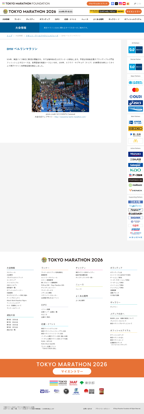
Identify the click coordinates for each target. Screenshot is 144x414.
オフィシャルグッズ (116, 335)
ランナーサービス (47, 290)
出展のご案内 (45, 317)
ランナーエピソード (13, 308)
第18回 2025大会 (12, 319)
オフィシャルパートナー (15, 290)
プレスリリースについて (118, 321)
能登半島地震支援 (81, 275)
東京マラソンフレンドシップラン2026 (53, 331)
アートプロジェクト (13, 298)
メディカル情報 (46, 293)
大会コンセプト (12, 285)
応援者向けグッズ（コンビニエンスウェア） (119, 343)
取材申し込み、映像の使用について (122, 318)
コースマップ (11, 280)
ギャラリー (114, 307)
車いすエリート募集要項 (49, 282)
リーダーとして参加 (116, 282)
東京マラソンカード (116, 340)
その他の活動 (114, 295)
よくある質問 (80, 300)
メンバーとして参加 (116, 285)
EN (139, 3)
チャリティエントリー (48, 288)
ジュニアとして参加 (116, 288)
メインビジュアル (12, 282)
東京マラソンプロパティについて (121, 323)
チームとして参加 (116, 277)
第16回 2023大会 (12, 325)
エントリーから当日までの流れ (120, 275)
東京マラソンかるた (116, 337)
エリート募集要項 (47, 280)
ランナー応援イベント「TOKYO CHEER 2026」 (49, 347)
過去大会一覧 (11, 330)
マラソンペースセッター (49, 295)
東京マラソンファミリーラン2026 (52, 334)
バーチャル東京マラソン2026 (54, 336)
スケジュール (11, 272)
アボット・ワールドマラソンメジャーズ (42, 35)
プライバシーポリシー (102, 409)
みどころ (44, 314)
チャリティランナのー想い (84, 277)
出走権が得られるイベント (50, 298)
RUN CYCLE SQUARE (48, 344)
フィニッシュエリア (13, 303)
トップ (9, 35)
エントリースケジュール (49, 277)
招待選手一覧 (11, 288)
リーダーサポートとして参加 (119, 280)
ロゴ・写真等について (14, 305)
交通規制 (10, 293)
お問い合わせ (87, 409)
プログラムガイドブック (15, 277)
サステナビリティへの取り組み (17, 295)
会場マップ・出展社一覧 (49, 312)
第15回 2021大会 (12, 327)
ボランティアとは (116, 272)
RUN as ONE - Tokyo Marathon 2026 (52, 285)
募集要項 (44, 275)
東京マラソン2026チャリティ (85, 272)
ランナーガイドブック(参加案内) (52, 272)
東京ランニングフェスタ (49, 328)
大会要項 (10, 275)
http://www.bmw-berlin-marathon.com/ (70, 116)
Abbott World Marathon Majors (16, 300)
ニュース (79, 289)
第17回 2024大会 (12, 322)
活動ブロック (114, 293)
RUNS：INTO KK (46, 341)
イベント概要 (45, 309)
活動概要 (113, 290)
